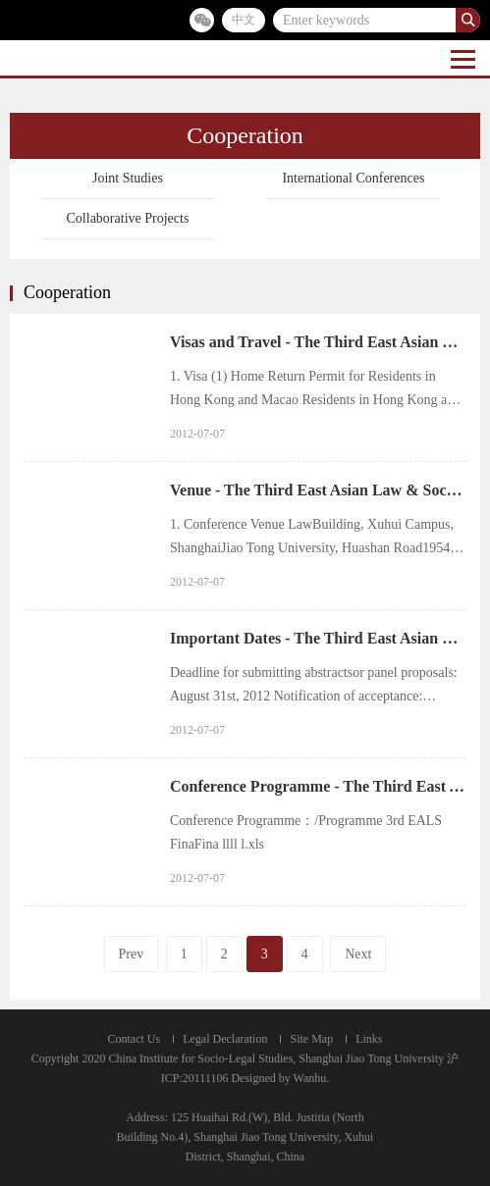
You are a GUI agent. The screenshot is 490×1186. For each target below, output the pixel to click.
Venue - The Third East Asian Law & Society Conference (318, 490)
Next (358, 954)
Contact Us (134, 1039)
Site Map (311, 1039)
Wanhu (310, 1078)
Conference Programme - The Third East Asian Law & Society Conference (318, 786)
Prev (131, 954)
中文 (243, 19)
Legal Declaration (225, 1039)
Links (368, 1039)
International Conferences (353, 178)
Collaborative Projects (128, 218)
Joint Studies (127, 178)
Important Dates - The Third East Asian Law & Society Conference (318, 638)
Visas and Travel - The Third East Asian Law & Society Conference (318, 342)
